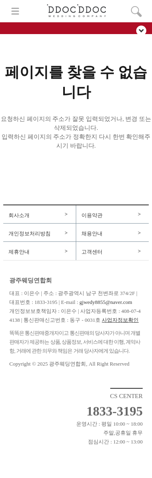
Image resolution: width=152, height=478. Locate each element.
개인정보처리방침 (30, 233)
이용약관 (92, 215)
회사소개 (19, 215)
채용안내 (92, 233)
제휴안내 (19, 252)
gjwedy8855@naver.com (105, 302)
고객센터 (92, 252)
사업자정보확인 (120, 320)
